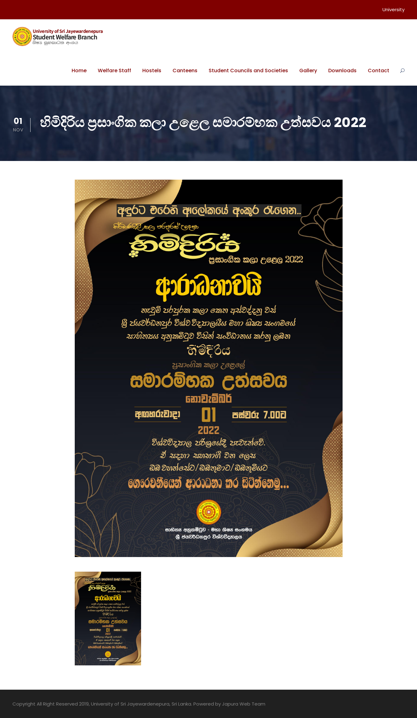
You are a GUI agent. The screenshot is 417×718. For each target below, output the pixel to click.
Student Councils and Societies (248, 70)
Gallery (308, 70)
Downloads (342, 70)
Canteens (185, 70)
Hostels (151, 70)
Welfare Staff (114, 70)
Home (79, 70)
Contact (378, 70)
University (393, 9)
